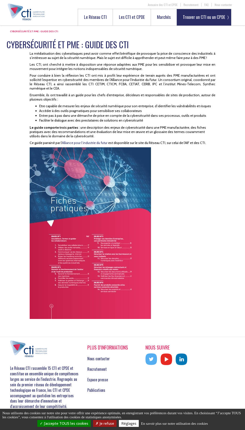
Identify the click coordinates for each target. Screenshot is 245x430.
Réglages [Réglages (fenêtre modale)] (128, 423)
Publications (96, 390)
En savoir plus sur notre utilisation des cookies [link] (174, 423)
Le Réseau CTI (95, 17)
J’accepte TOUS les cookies (64, 423)
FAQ (206, 4)
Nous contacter (223, 4)
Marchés (164, 17)
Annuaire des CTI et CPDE (163, 4)
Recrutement (191, 4)
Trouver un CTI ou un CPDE (204, 17)
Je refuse (104, 423)
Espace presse (97, 379)
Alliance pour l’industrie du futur (84, 143)
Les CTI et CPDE (132, 17)
